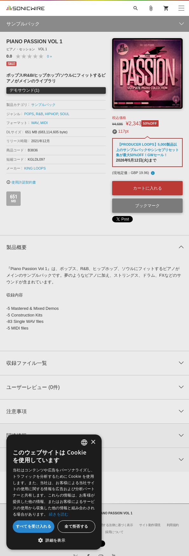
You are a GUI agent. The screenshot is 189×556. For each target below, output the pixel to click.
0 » (49, 56)
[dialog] (54, 492)
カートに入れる (147, 188)
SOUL (64, 114)
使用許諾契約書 (21, 182)
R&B (39, 114)
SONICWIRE (25, 8)
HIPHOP (51, 114)
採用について (114, 532)
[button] (54, 540)
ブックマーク (147, 205)
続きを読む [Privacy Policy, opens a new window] (59, 514)
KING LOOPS (35, 168)
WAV (34, 123)
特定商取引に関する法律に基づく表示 (107, 525)
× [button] (93, 442)
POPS (29, 114)
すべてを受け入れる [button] (33, 526)
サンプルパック (43, 105)
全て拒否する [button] (76, 526)
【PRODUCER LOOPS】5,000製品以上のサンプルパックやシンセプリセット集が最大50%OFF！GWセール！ (147, 149)
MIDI (44, 123)
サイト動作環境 (149, 525)
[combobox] (84, 442)
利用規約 (173, 525)
